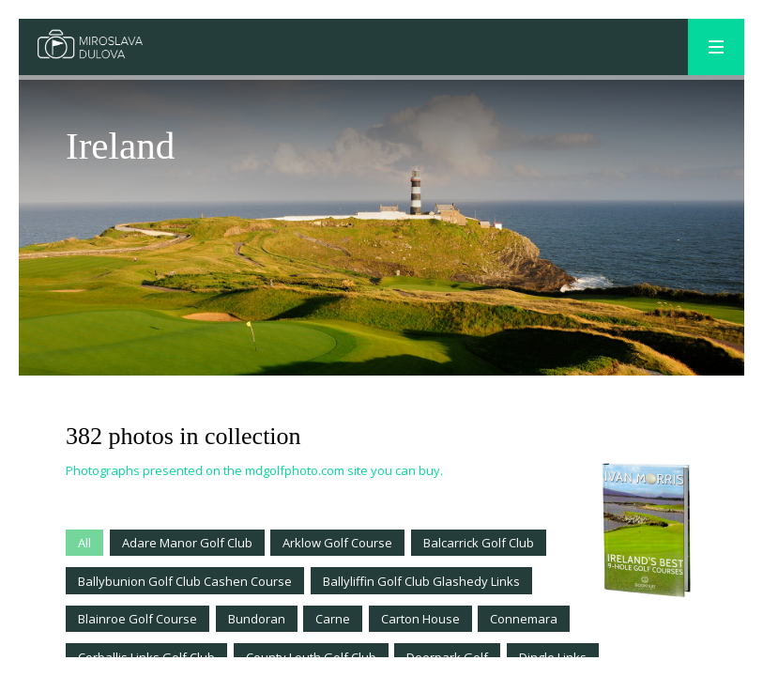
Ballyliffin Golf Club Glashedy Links (421, 581)
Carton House (420, 618)
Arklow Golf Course (337, 542)
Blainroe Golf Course (137, 618)
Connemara (523, 618)
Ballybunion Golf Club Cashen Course (185, 581)
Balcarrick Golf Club (478, 542)
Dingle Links (553, 657)
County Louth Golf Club (311, 657)
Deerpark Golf (447, 657)
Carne (332, 618)
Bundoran (256, 618)
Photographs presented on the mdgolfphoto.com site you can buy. (254, 470)
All (84, 542)
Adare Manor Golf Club (187, 542)
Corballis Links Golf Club (146, 657)
